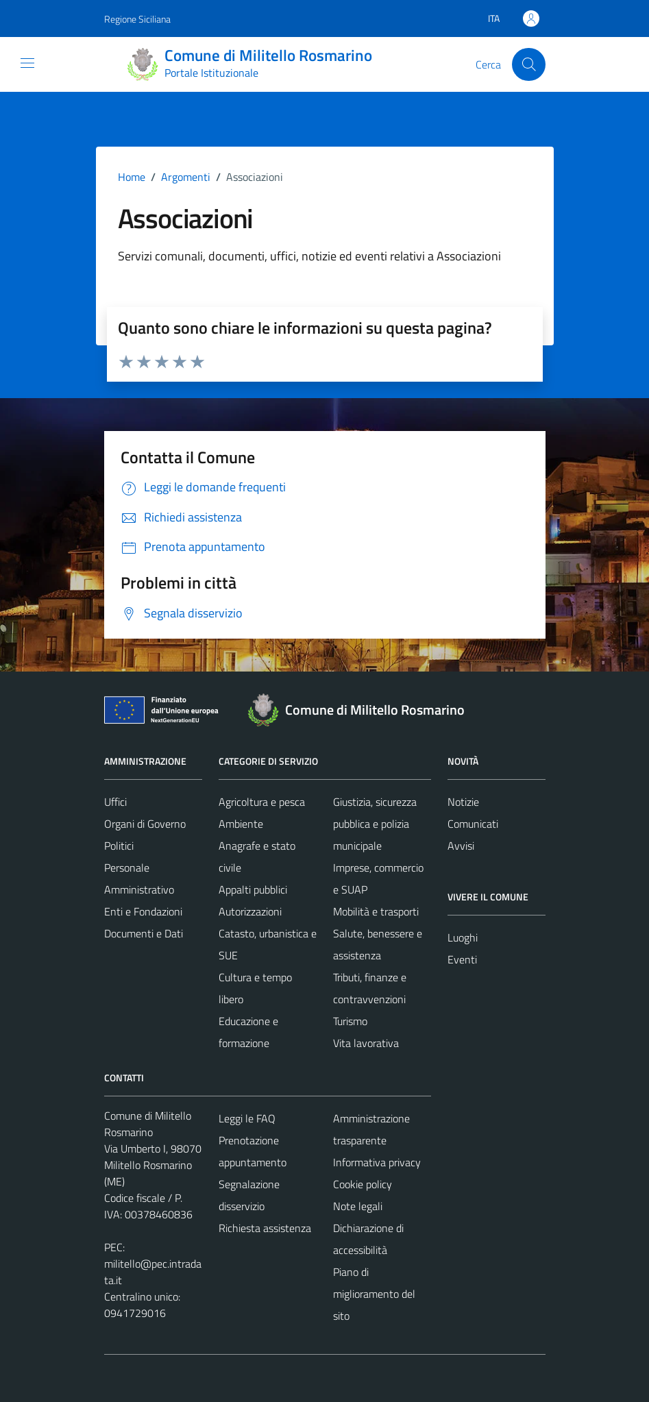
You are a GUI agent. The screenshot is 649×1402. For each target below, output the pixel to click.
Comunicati (473, 823)
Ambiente (241, 823)
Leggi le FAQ (247, 1118)
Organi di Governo (145, 823)
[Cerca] (528, 64)
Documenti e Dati (143, 933)
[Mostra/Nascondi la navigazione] (27, 63)
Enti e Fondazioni (143, 911)
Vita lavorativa (366, 1043)
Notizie (463, 802)
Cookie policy (362, 1184)
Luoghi (463, 937)
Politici (119, 845)
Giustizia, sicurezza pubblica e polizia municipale (375, 824)
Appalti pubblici (253, 889)
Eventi (462, 959)
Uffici (115, 802)
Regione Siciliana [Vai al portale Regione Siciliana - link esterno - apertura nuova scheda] (137, 19)
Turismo (350, 1021)
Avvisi (461, 845)
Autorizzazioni (250, 911)
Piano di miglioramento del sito (374, 1294)
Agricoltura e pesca (262, 802)
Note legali (357, 1206)
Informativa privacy (377, 1162)
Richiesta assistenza (265, 1228)
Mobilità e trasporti (376, 911)
